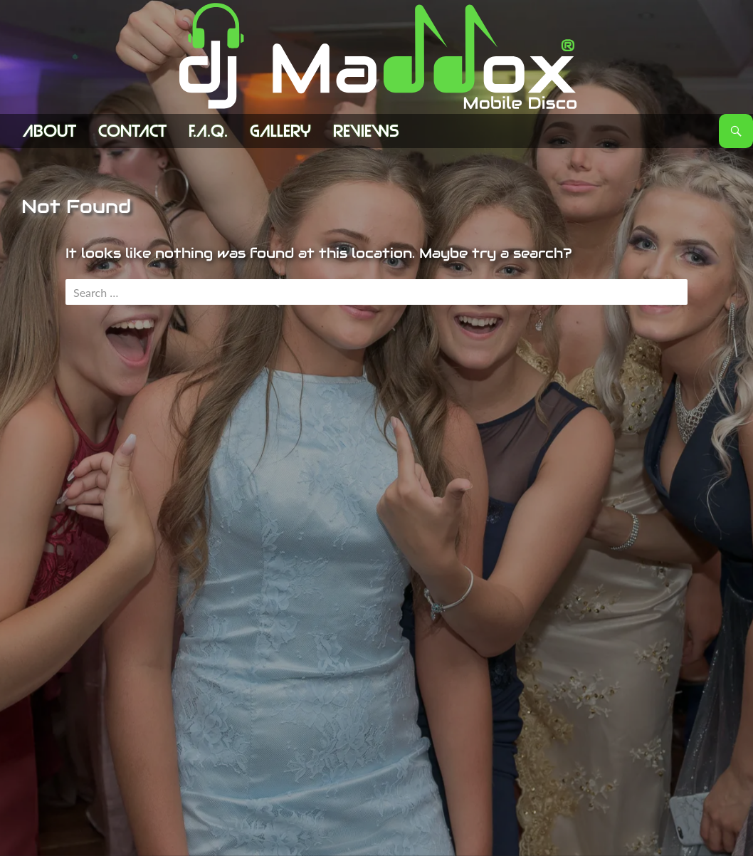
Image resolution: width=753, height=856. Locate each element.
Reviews (366, 131)
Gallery (280, 131)
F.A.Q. (208, 131)
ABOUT (49, 131)
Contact (132, 131)
